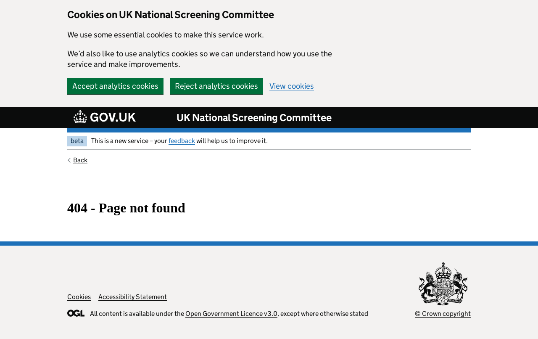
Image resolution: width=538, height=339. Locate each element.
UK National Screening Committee (254, 117)
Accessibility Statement (132, 297)
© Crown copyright (443, 314)
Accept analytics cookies (115, 86)
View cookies (291, 86)
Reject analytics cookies (216, 86)
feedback (182, 141)
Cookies (79, 297)
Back (80, 160)
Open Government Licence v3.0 (231, 314)
